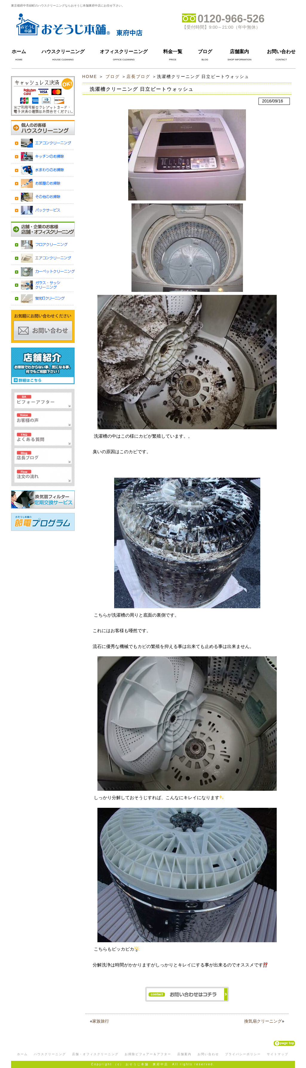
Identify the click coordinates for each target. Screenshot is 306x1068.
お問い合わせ (281, 51)
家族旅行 (100, 1021)
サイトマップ (277, 1054)
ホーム (19, 51)
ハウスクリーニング (63, 51)
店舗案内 (239, 51)
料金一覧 (172, 51)
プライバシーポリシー (243, 1054)
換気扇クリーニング (263, 1021)
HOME (89, 76)
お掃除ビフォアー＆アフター (148, 1054)
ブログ (205, 51)
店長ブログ (138, 76)
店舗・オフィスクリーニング (95, 1054)
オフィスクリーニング (124, 51)
